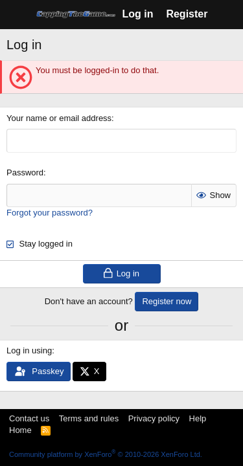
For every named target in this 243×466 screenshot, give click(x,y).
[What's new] (227, 14)
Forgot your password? (49, 212)
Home (20, 430)
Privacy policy (153, 418)
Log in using (29, 350)
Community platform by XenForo (105, 454)
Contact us (29, 418)
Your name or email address (58, 118)
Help (198, 418)
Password (24, 172)
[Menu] (18, 15)
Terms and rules (89, 418)
